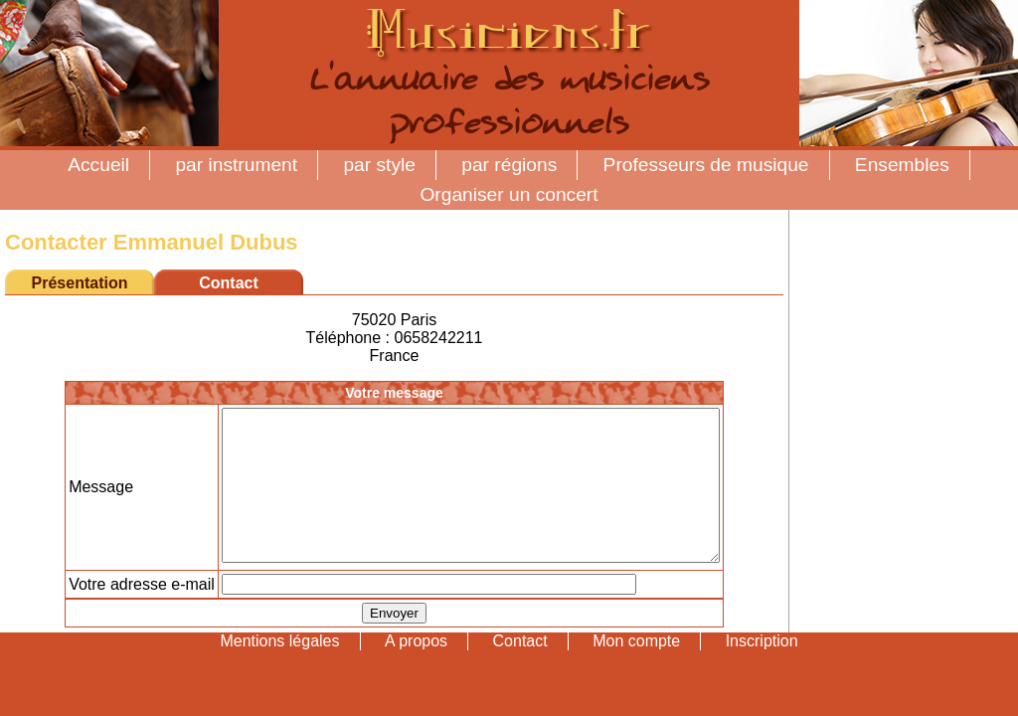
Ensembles (902, 164)
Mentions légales (279, 670)
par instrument (236, 164)
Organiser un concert (508, 194)
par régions (509, 164)
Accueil (98, 164)
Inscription (762, 670)
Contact (520, 670)
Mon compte (636, 670)
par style (379, 164)
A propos (416, 670)
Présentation (80, 282)
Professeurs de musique (706, 164)
